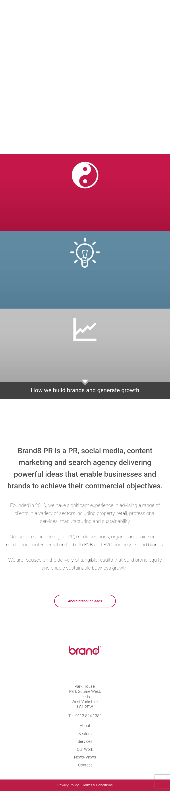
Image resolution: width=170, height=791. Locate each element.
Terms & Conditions (97, 785)
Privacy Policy (68, 785)
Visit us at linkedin (92, 670)
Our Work (85, 749)
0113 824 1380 (88, 715)
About (85, 725)
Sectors (85, 733)
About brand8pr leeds (85, 601)
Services (85, 741)
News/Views (85, 757)
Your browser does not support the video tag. (85, 77)
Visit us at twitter (77, 670)
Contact (85, 765)
